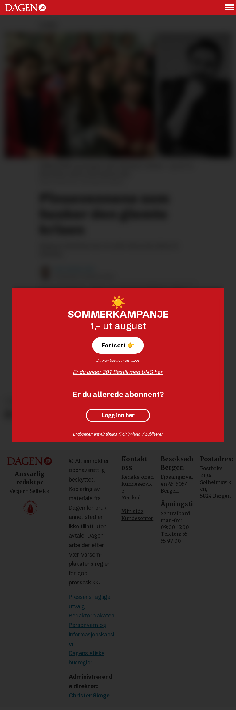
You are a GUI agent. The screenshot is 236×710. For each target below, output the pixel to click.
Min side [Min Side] (132, 511)
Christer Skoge (89, 695)
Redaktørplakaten (91, 615)
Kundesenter (137, 518)
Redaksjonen (137, 477)
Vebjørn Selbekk (29, 491)
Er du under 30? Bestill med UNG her (118, 372)
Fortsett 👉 (118, 345)
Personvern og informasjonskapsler (91, 634)
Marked (131, 497)
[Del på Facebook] (8, 415)
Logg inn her (118, 415)
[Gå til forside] (25, 7)
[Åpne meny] (229, 8)
